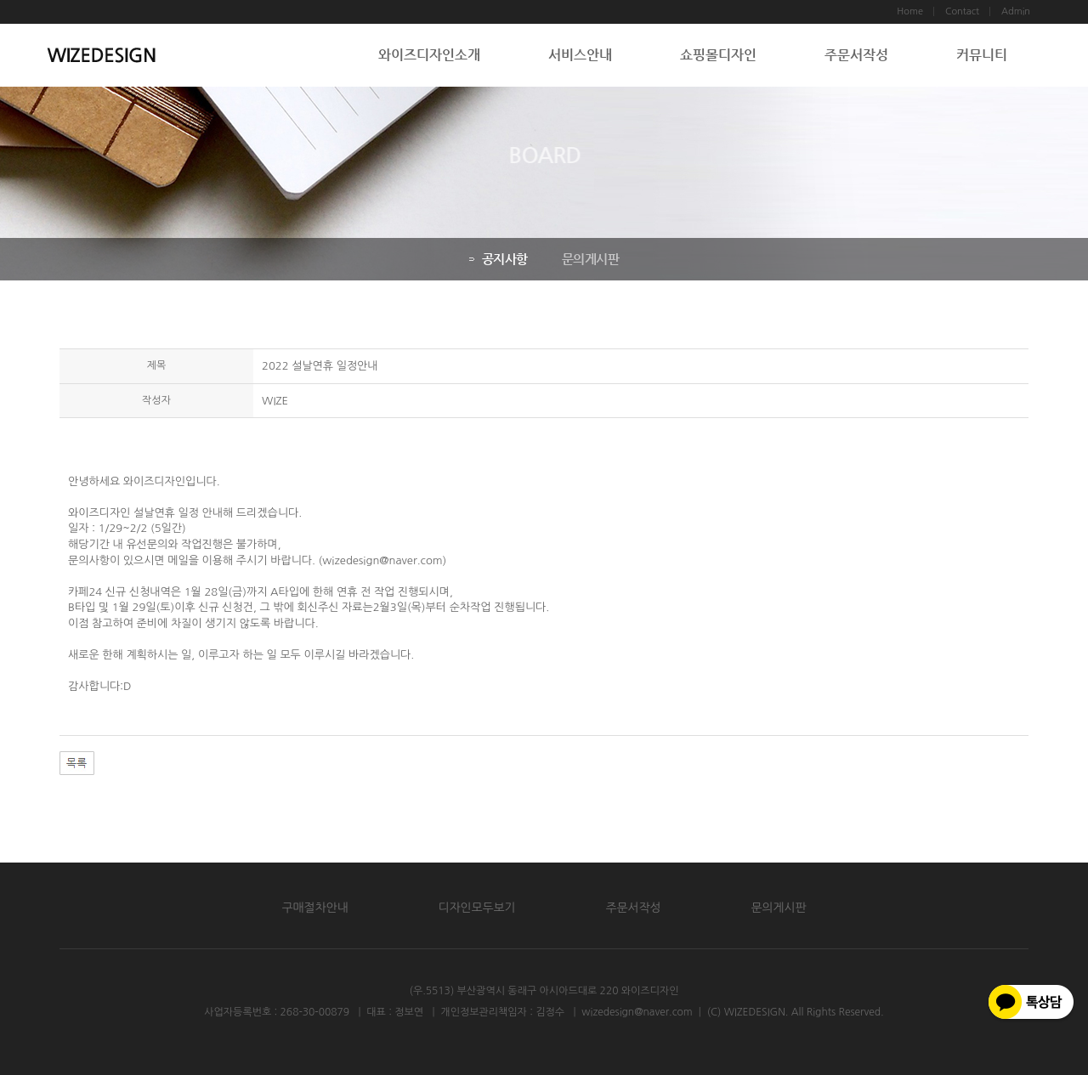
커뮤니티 (981, 55)
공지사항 (497, 259)
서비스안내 (580, 55)
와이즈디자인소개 (429, 55)
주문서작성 (856, 55)
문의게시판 (589, 259)
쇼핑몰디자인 (718, 55)
